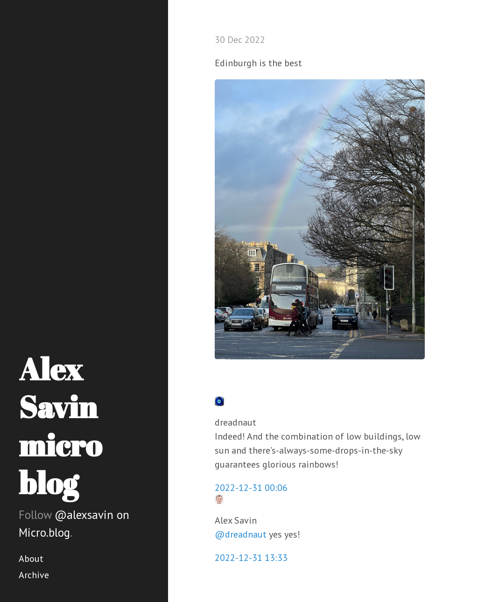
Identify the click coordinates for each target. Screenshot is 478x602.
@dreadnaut (241, 534)
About (31, 559)
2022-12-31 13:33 (251, 558)
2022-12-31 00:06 (251, 488)
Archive (34, 575)
